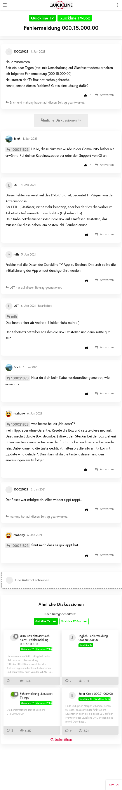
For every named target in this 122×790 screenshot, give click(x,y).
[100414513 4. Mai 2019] (13, 637)
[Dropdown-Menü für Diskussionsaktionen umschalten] (117, 5)
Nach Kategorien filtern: (60, 614)
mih (14, 316)
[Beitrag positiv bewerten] (86, 95)
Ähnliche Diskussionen (61, 120)
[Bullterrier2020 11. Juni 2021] (72, 695)
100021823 (20, 149)
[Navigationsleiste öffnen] (4, 5)
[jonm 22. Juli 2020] (72, 637)
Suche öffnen (61, 739)
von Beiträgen (114, 785)
